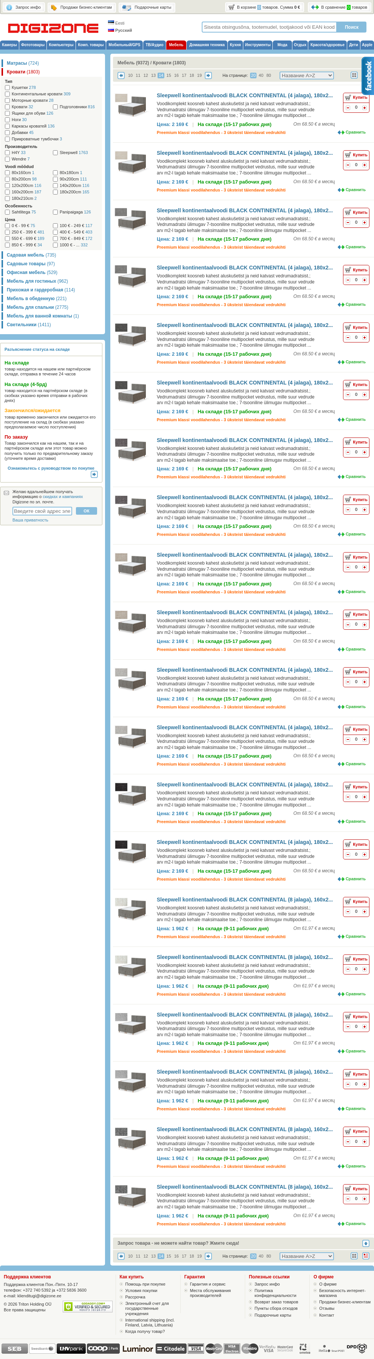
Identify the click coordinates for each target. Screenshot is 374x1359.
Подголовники (77, 107)
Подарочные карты (273, 1315)
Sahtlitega (24, 212)
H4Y (19, 153)
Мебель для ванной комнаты (43, 316)
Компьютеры (61, 45)
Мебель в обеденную (36, 298)
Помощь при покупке (145, 1284)
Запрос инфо (267, 1284)
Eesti (116, 23)
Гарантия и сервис (208, 1284)
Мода (282, 45)
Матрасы (23, 63)
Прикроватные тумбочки (37, 139)
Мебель (176, 45)
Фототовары (33, 45)
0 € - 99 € (23, 226)
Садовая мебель (31, 255)
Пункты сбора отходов (276, 1308)
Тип (8, 81)
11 (138, 75)
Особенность (18, 206)
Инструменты (258, 45)
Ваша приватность (30, 520)
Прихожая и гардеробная (41, 290)
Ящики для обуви (32, 113)
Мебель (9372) (133, 62)
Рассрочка (135, 1297)
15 (169, 75)
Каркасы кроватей (33, 126)
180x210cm (24, 198)
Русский (120, 30)
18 (192, 75)
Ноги (19, 120)
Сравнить (356, 132)
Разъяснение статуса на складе (37, 349)
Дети (353, 45)
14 (161, 75)
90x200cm (73, 179)
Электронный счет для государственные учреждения (147, 1308)
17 (184, 75)
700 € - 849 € (76, 239)
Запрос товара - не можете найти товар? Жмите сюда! (178, 1243)
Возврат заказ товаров (276, 1302)
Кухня (235, 45)
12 (146, 75)
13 (153, 75)
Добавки (23, 133)
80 (268, 75)
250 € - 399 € (28, 232)
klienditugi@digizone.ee (39, 1296)
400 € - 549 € (76, 232)
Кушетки (24, 88)
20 (253, 75)
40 (261, 75)
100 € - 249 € (76, 226)
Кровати (23, 72)
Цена (10, 219)
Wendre (21, 159)
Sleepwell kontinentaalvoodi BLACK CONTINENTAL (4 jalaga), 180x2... (245, 95)
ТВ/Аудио (154, 45)
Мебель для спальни (37, 307)
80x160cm (23, 173)
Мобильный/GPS (125, 45)
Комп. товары (91, 45)
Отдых (300, 45)
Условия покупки (141, 1290)
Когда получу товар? (145, 1331)
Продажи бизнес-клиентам (345, 1302)
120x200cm (26, 186)
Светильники (29, 324)
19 (199, 75)
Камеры (9, 45)
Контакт (326, 1315)
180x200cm (74, 192)
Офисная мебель (32, 272)
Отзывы (326, 1308)
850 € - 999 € (27, 245)
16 (176, 75)
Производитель (21, 146)
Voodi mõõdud (19, 166)
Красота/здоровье (328, 45)
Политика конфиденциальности (276, 1293)
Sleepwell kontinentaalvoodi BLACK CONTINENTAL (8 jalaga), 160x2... (245, 900)
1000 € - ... (74, 245)
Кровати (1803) (169, 62)
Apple (367, 45)
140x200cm (74, 186)
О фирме (328, 1284)
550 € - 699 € (28, 239)
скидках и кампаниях (63, 496)
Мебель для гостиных (37, 281)
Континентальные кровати (41, 94)
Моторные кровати (33, 100)
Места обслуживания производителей (210, 1293)
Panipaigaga (75, 212)
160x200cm (26, 192)
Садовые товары (31, 264)
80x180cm (71, 173)
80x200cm (24, 179)
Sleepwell (74, 153)
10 (130, 75)
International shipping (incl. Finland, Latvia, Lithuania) (150, 1322)
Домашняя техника (207, 45)
